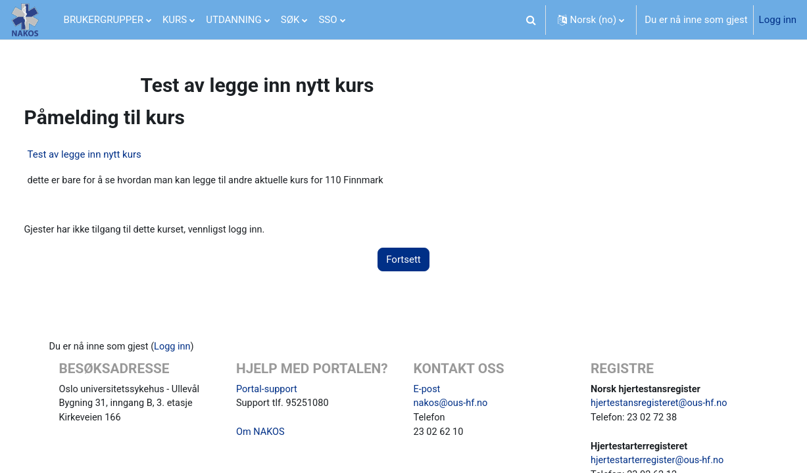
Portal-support (269, 391)
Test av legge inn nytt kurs (107, 154)
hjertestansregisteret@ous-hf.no (660, 405)
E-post (427, 391)
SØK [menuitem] (290, 20)
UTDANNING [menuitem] (234, 20)
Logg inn (777, 20)
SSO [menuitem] (327, 20)
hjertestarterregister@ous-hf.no (658, 464)
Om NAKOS (262, 435)
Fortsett (403, 260)
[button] (531, 19)
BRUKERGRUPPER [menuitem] (103, 20)
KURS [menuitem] (174, 20)
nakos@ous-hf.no (452, 405)
